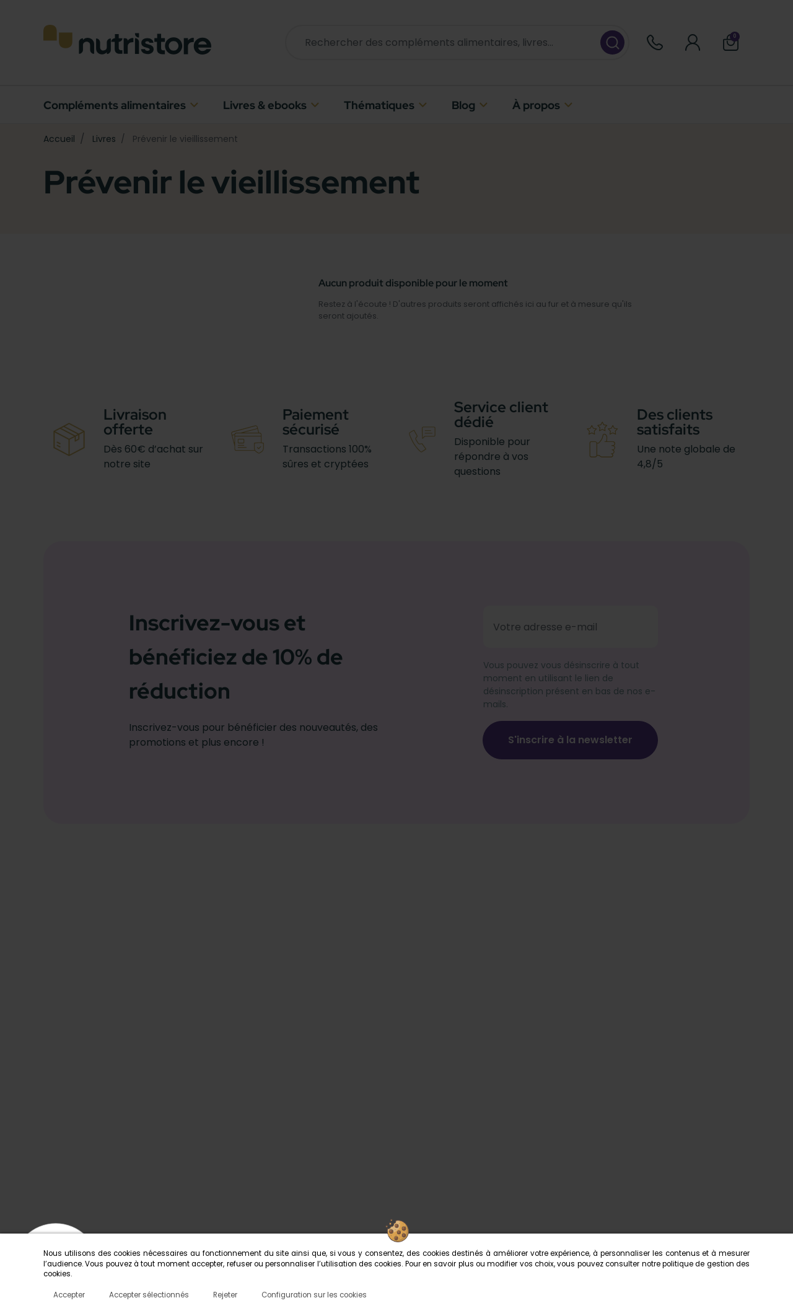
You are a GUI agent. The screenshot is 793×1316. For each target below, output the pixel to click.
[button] (730, 42)
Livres (104, 139)
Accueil (59, 139)
